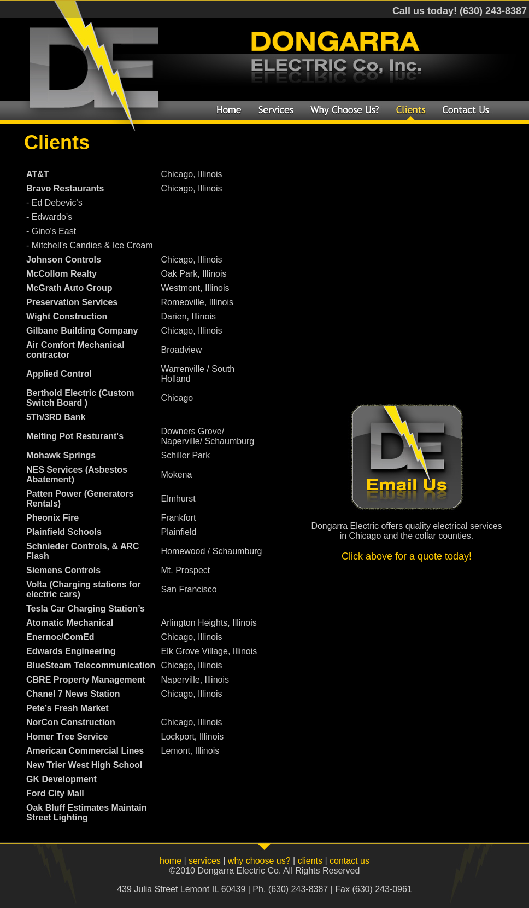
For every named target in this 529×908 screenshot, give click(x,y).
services (205, 860)
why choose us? (259, 860)
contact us (349, 860)
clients (310, 860)
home (170, 860)
